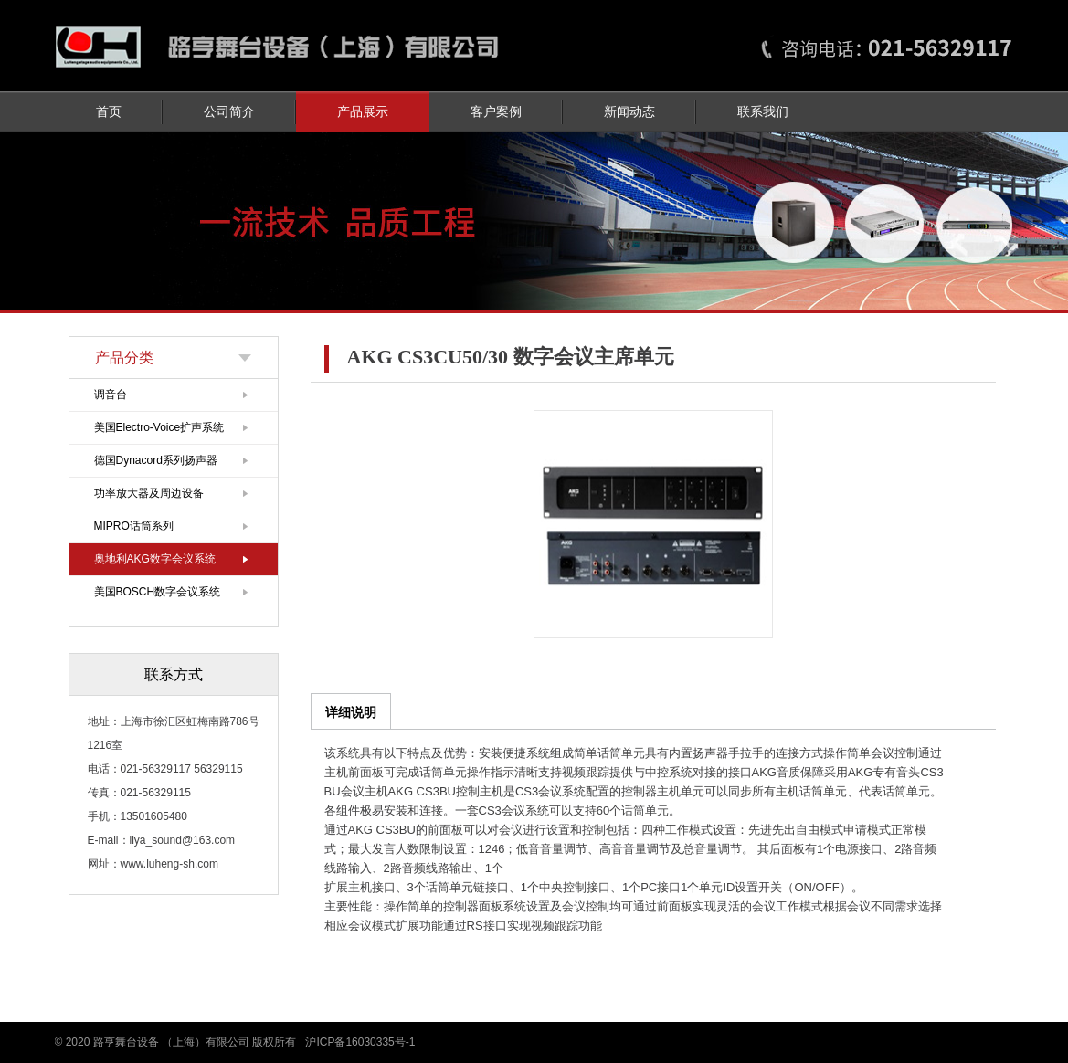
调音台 (110, 394)
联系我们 (762, 112)
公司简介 (229, 112)
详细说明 (350, 712)
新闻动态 (629, 112)
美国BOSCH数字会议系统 (157, 591)
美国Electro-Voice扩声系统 (159, 427)
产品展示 (362, 112)
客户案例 (496, 112)
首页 (109, 112)
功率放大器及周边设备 (149, 493)
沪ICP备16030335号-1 (360, 1042)
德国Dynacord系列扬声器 (155, 460)
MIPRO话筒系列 (134, 526)
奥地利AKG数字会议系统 (155, 559)
